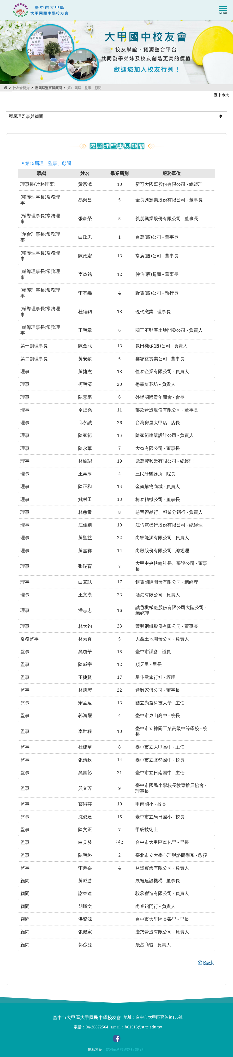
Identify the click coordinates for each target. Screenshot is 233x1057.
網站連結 (95, 1049)
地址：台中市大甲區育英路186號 (153, 1017)
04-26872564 (97, 1027)
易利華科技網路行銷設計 (125, 1049)
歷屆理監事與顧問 (48, 87)
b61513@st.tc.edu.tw (143, 1027)
